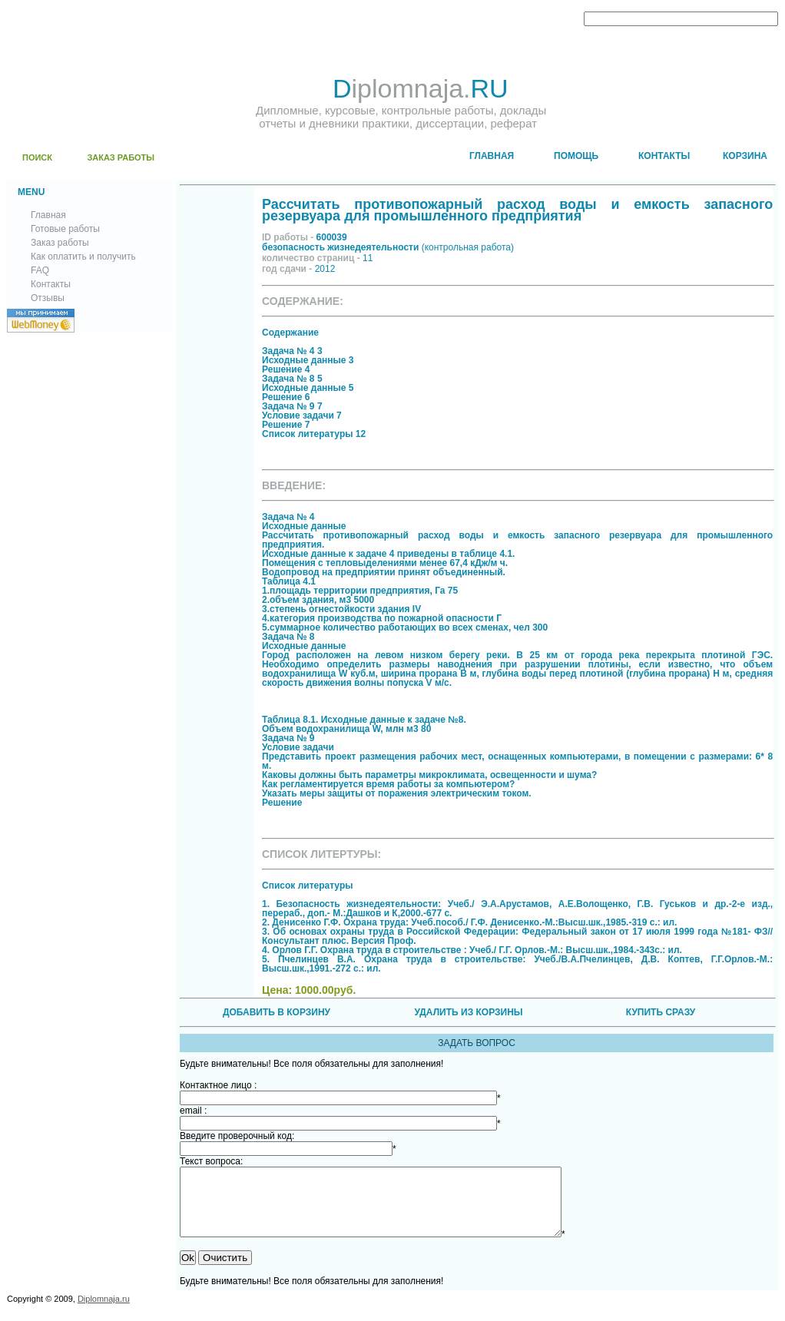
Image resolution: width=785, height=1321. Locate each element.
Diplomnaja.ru (104, 1312)
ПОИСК (37, 157)
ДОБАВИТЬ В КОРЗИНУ (276, 1012)
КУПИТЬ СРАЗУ (660, 1012)
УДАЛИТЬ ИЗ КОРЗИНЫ (468, 1012)
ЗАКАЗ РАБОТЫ (120, 157)
